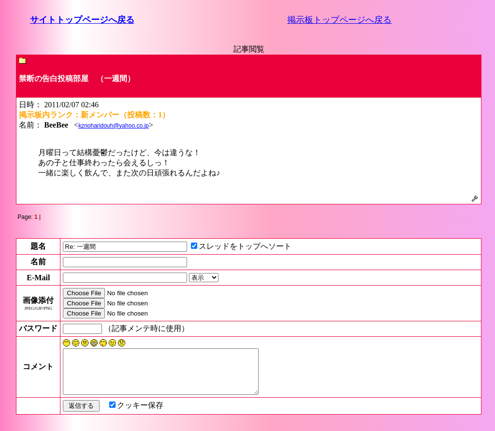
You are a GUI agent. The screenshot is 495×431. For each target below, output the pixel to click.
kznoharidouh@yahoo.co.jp (113, 125)
